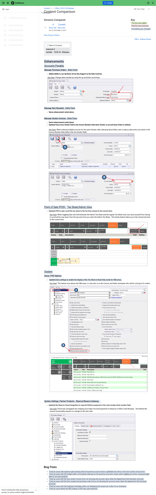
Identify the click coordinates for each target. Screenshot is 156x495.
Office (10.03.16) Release (64, 8)
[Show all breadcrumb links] (52, 8)
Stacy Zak (52, 28)
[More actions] (148, 9)
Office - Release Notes (142, 39)
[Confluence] (18, 3)
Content (47, 8)
